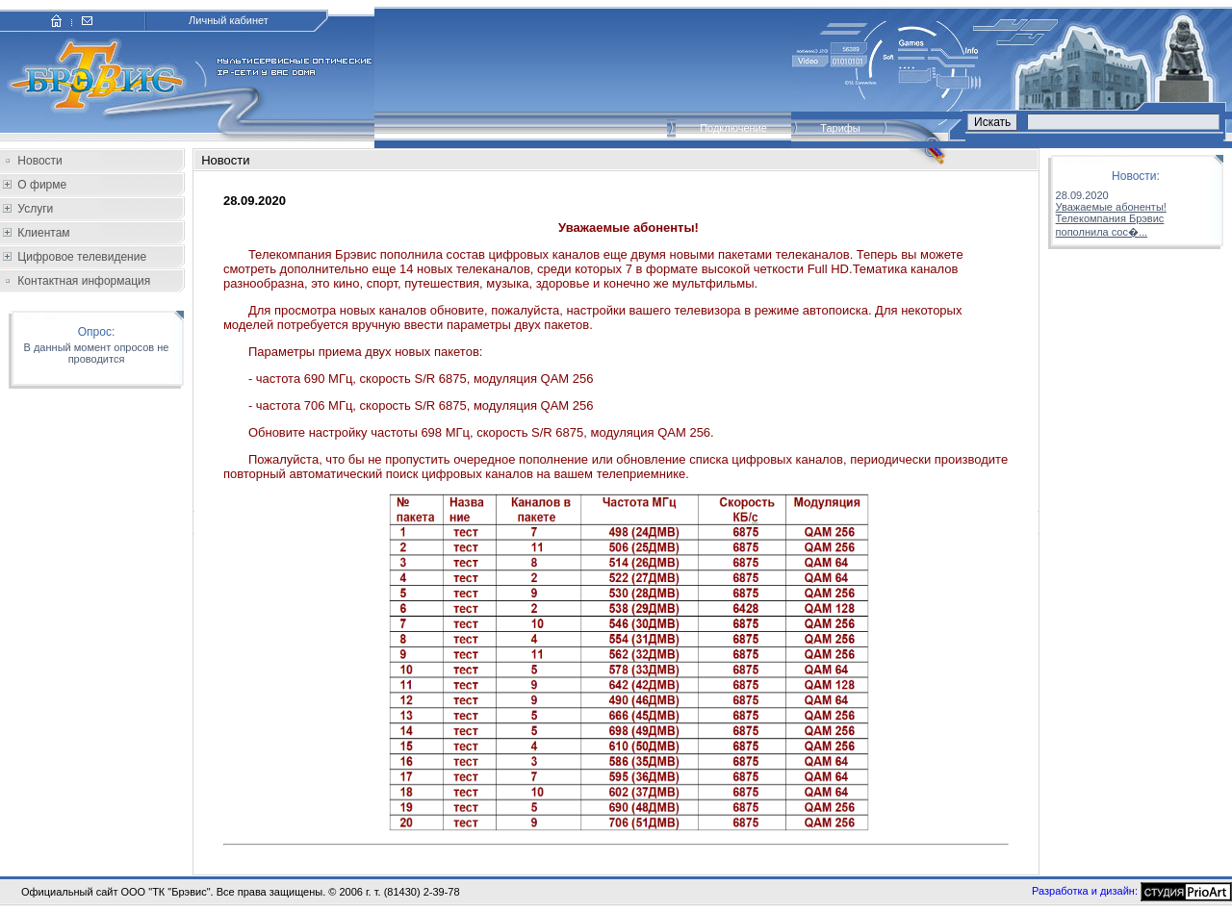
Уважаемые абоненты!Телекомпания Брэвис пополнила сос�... (1111, 219)
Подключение (733, 128)
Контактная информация (83, 281)
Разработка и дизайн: (1085, 890)
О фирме (40, 184)
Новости (39, 160)
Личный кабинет (229, 20)
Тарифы (840, 128)
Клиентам (42, 233)
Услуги (33, 208)
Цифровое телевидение (80, 257)
